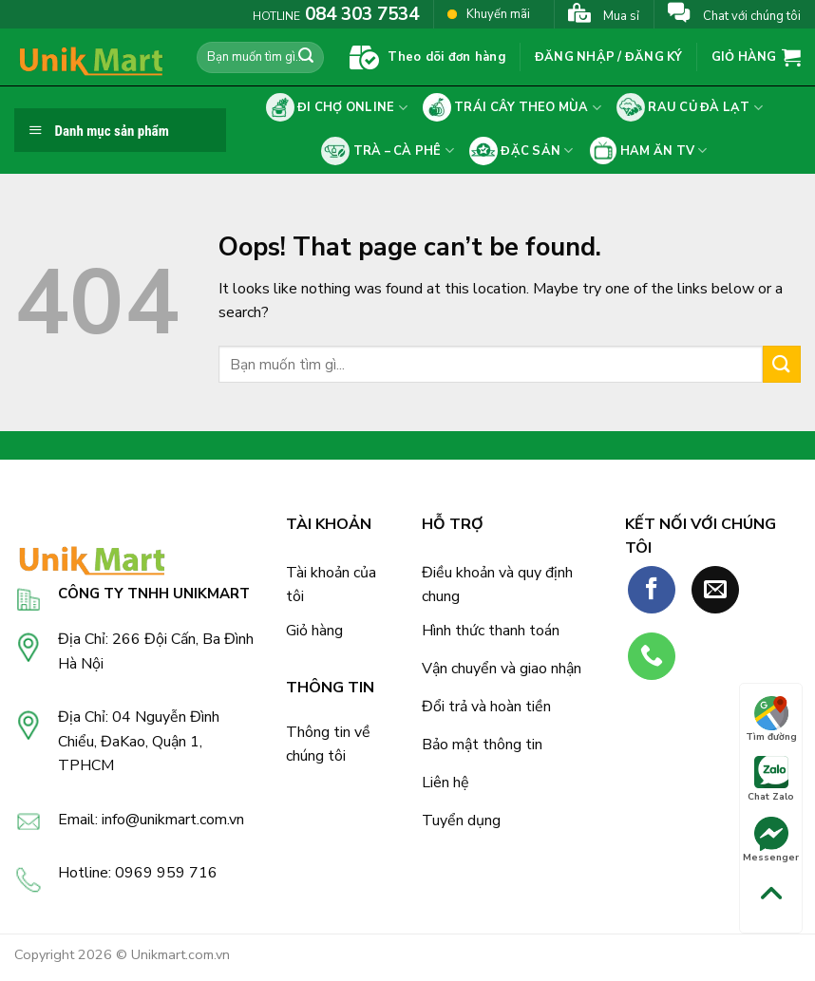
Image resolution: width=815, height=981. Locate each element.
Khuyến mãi (488, 14)
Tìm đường (771, 720)
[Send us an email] (715, 589)
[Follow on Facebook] (651, 589)
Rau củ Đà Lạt (689, 107)
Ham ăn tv (648, 151)
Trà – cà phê (387, 151)
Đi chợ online (337, 107)
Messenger (771, 840)
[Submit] (306, 58)
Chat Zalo (771, 779)
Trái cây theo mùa (512, 107)
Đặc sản (521, 151)
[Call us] (651, 656)
